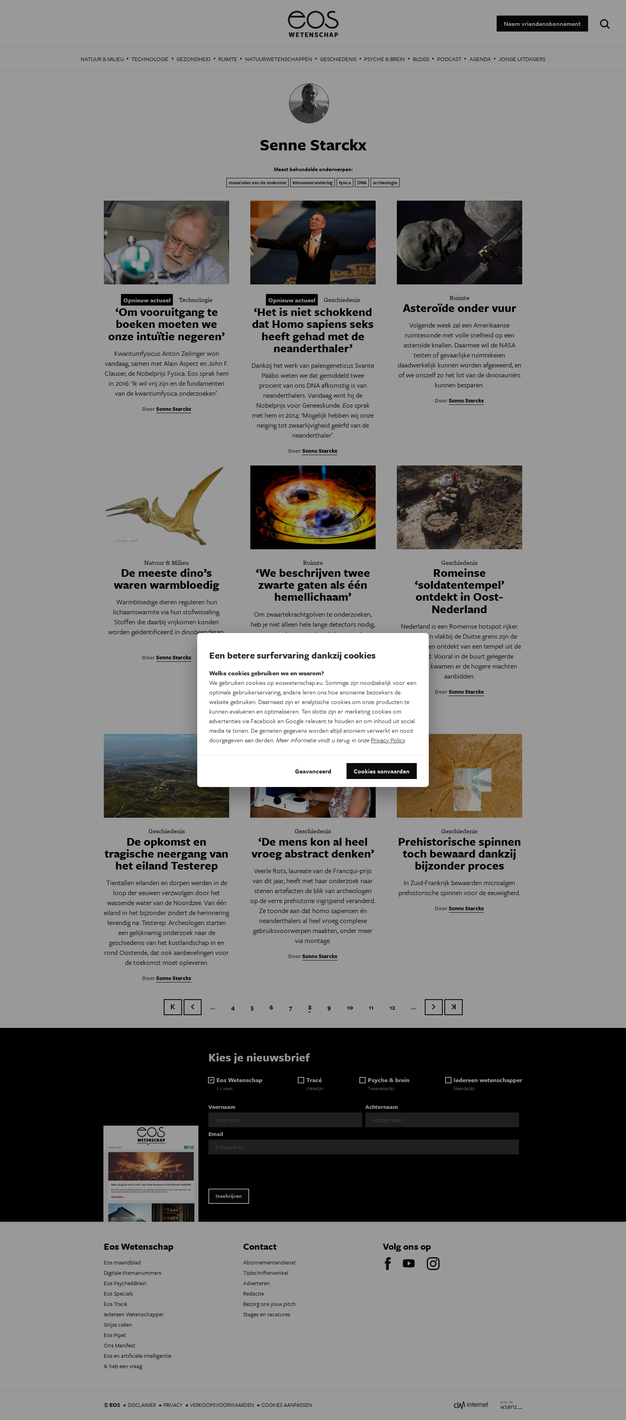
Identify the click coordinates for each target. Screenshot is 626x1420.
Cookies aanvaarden (382, 771)
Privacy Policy (388, 740)
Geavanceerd (313, 771)
